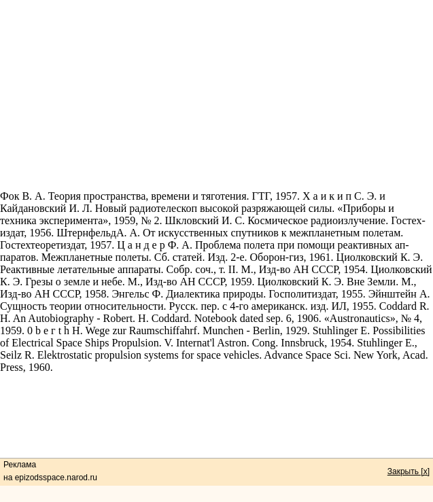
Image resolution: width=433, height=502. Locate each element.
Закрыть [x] (408, 471)
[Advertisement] (216, 95)
